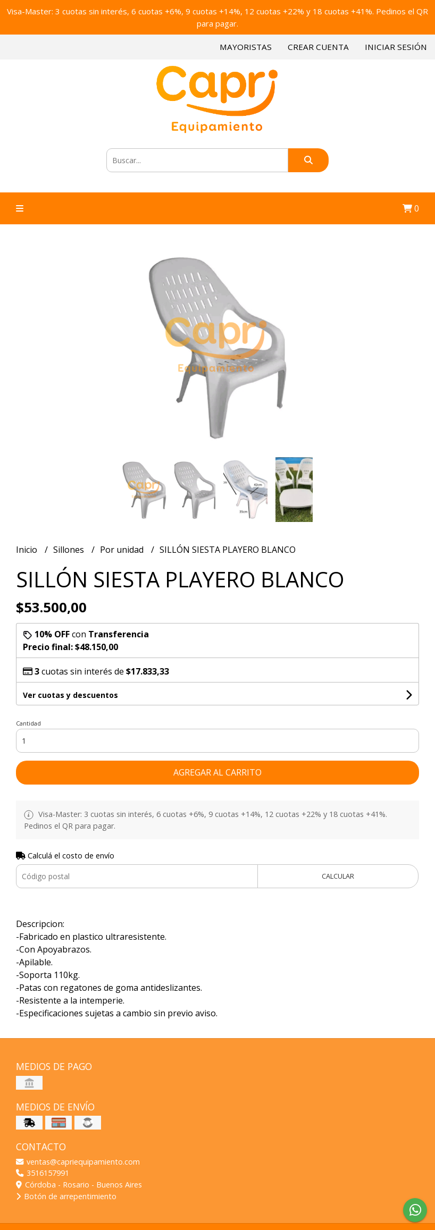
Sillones (69, 549)
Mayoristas (246, 46)
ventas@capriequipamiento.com (78, 1162)
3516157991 (42, 1173)
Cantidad (28, 723)
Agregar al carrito (217, 772)
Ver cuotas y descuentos (70, 695)
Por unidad (123, 549)
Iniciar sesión (396, 46)
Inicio (27, 549)
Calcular (338, 876)
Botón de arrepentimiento (66, 1196)
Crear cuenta (318, 46)
